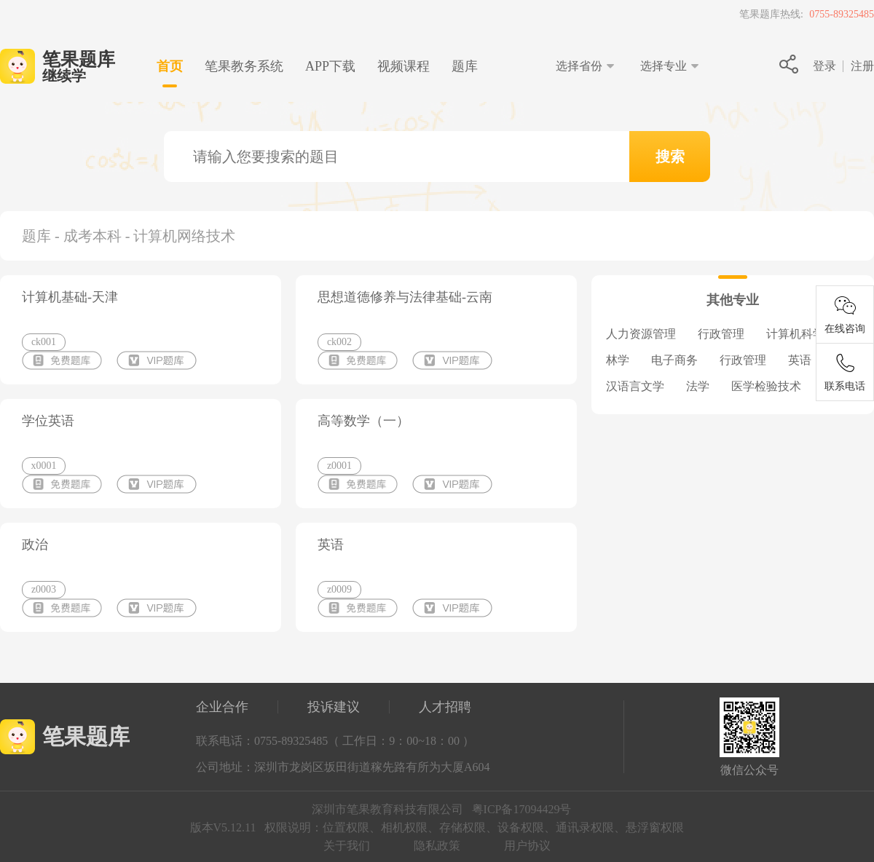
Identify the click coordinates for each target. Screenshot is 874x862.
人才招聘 (445, 707)
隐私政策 (437, 845)
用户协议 (527, 845)
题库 (465, 66)
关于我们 (346, 845)
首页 (170, 66)
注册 (862, 66)
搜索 (670, 157)
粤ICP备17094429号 (522, 809)
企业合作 (222, 707)
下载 (330, 66)
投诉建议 (333, 707)
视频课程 (403, 66)
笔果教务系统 (244, 66)
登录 (824, 66)
